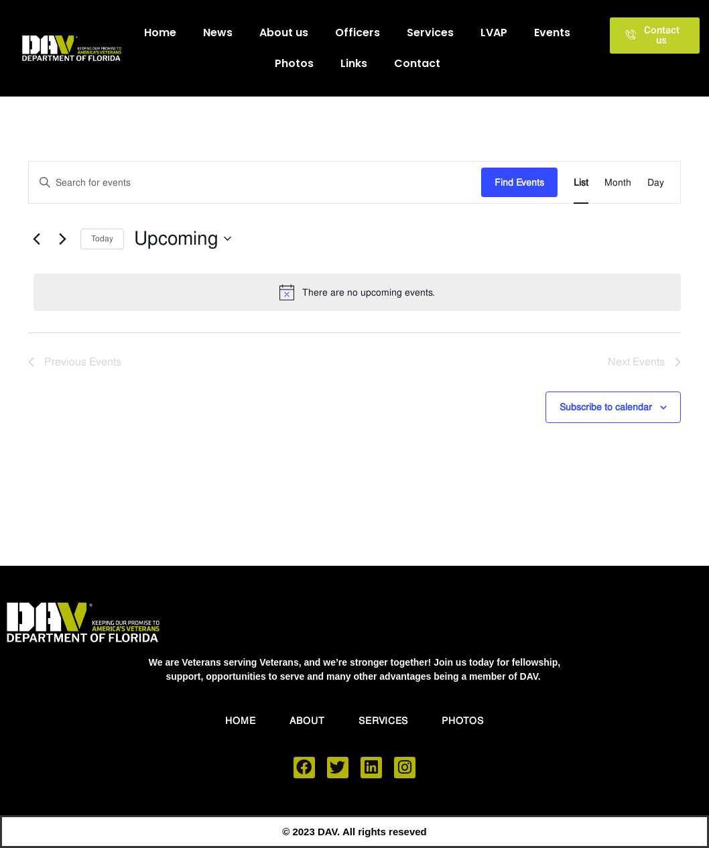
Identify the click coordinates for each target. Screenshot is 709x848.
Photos (294, 63)
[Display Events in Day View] (655, 183)
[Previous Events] (36, 239)
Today (102, 238)
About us (283, 32)
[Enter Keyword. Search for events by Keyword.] (255, 183)
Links (353, 63)
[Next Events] (62, 239)
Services (430, 32)
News (218, 32)
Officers (357, 32)
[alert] (357, 292)
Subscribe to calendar (606, 409)
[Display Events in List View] (581, 183)
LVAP (493, 32)
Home (160, 32)
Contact (417, 63)
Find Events (519, 182)
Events (552, 32)
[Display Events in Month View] (617, 183)
